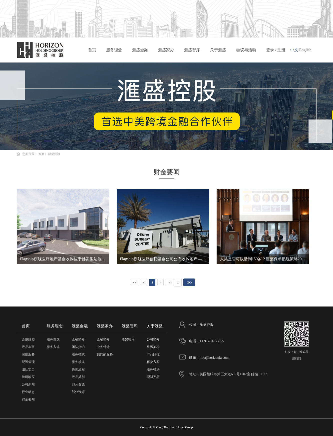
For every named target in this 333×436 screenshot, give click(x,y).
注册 (281, 50)
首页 (92, 52)
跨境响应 (28, 377)
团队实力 (28, 369)
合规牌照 (28, 339)
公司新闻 (28, 384)
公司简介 (153, 339)
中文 (294, 50)
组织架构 (153, 347)
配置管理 (28, 362)
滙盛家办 (166, 52)
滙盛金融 (140, 52)
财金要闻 (28, 399)
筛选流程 (78, 369)
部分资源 (78, 384)
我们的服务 (105, 354)
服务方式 (53, 347)
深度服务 (28, 354)
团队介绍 (78, 347)
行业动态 (28, 392)
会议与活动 (246, 52)
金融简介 (78, 339)
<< (135, 282)
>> (170, 282)
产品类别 (78, 377)
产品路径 (153, 354)
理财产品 (153, 377)
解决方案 (153, 362)
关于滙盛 (218, 52)
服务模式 (78, 354)
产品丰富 (28, 347)
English (305, 50)
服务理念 (114, 52)
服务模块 (153, 369)
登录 (270, 50)
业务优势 (103, 347)
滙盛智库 (192, 52)
